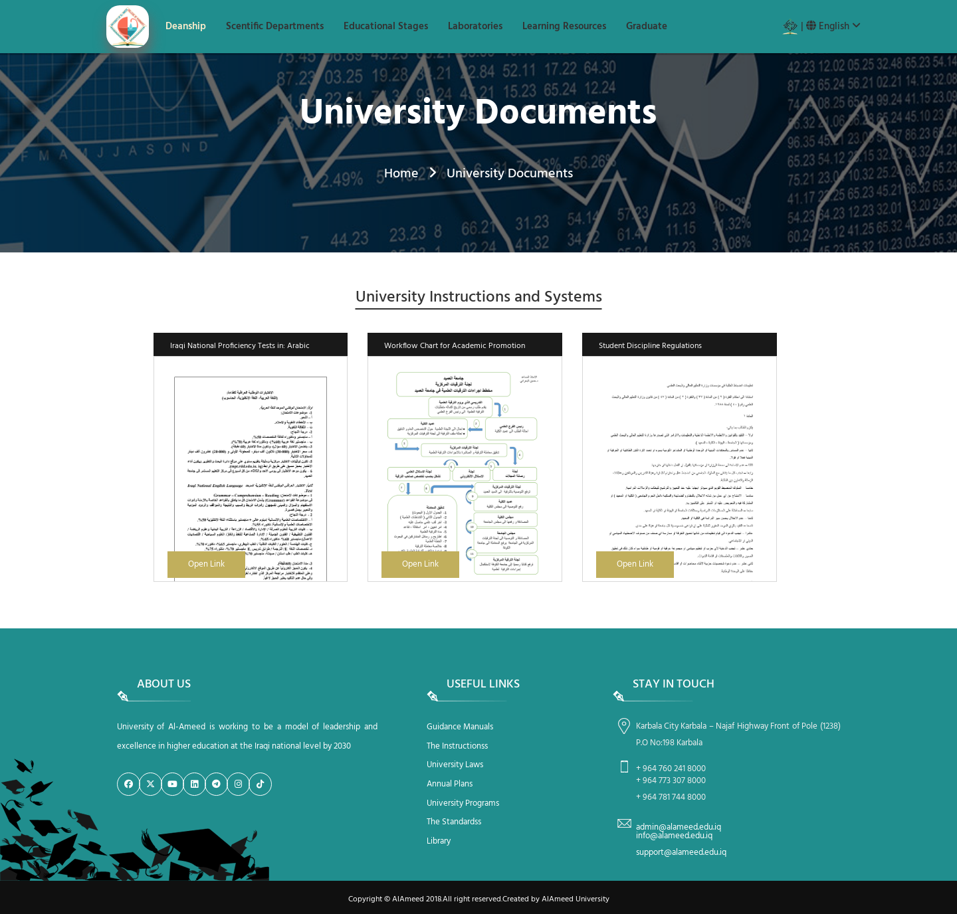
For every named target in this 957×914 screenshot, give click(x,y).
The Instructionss (457, 746)
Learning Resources (564, 27)
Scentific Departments (275, 27)
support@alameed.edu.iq (681, 853)
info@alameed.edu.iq (674, 836)
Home (401, 174)
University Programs (463, 803)
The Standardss (454, 822)
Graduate (646, 27)
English (833, 27)
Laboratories (475, 27)
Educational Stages (386, 27)
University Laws (455, 765)
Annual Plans (450, 784)
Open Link (206, 564)
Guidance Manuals (460, 727)
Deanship (185, 27)
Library (439, 841)
